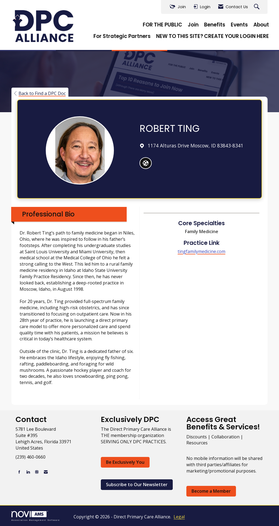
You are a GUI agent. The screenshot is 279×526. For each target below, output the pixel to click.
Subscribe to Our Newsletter (137, 485)
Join (193, 24)
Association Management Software (35, 516)
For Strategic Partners (122, 36)
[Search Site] (257, 7)
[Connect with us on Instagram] (37, 471)
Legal (179, 517)
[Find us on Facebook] (19, 471)
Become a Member (211, 491)
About (261, 24)
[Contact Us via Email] (46, 471)
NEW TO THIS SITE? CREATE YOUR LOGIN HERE (212, 36)
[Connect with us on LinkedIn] (28, 471)
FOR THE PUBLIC (162, 24)
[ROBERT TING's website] (146, 163)
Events (239, 24)
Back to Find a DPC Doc (40, 93)
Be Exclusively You (125, 462)
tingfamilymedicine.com (201, 251)
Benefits (214, 24)
